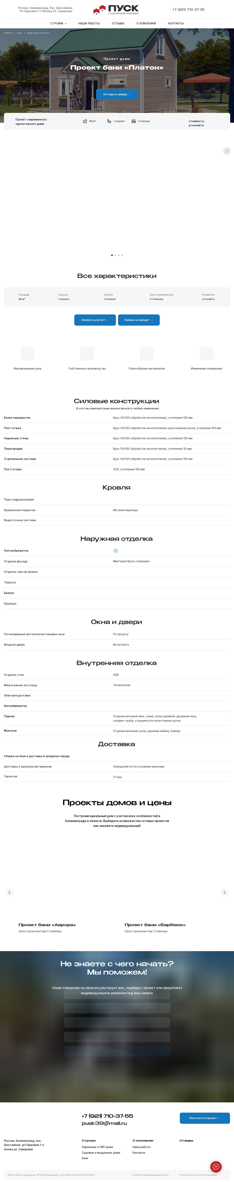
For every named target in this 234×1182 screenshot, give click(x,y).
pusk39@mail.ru (104, 1123)
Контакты (176, 23)
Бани (85, 1158)
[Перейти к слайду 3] (119, 255)
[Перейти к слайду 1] (112, 255)
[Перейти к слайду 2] (115, 255)
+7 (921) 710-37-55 (188, 10)
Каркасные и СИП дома (97, 1147)
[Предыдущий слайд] (9, 891)
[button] (117, 94)
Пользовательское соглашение (198, 1174)
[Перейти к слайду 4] (122, 255)
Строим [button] (57, 23)
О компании (146, 23)
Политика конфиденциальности (150, 1174)
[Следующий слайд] (227, 197)
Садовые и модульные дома (101, 1152)
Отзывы (118, 23)
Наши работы (89, 23)
